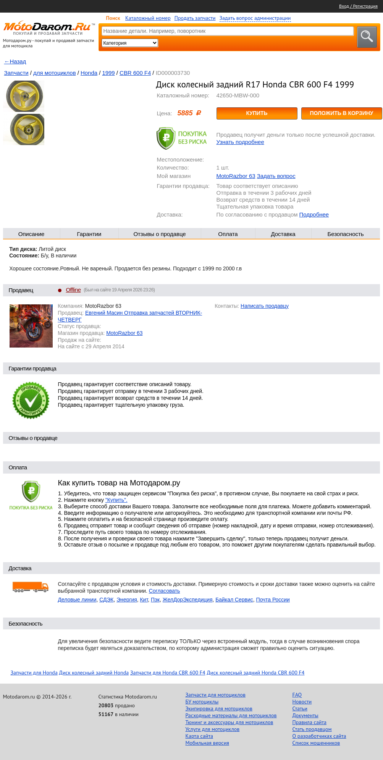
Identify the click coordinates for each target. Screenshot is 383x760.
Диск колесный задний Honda (94, 672)
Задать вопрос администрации (255, 18)
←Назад (15, 61)
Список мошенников (316, 742)
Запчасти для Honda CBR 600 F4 (167, 672)
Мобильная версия (207, 742)
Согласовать (164, 591)
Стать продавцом (312, 729)
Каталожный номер (148, 18)
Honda (89, 73)
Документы (305, 715)
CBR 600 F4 (135, 73)
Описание (31, 234)
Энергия (126, 600)
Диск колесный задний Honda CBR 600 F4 (255, 672)
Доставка (283, 234)
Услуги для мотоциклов (213, 729)
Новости (302, 701)
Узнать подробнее (240, 142)
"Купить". (116, 500)
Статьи (300, 708)
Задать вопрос (276, 176)
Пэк (155, 600)
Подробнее (314, 214)
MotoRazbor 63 (236, 176)
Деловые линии (77, 600)
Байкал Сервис (234, 600)
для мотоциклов (54, 73)
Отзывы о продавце (159, 234)
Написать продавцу (265, 306)
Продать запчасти (195, 18)
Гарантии (89, 234)
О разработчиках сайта (319, 736)
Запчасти (16, 73)
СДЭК (106, 600)
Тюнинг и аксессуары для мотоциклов (229, 722)
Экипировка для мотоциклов (219, 708)
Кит (144, 600)
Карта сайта (199, 736)
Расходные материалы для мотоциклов (231, 715)
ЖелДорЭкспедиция (188, 600)
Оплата (228, 234)
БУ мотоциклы (202, 701)
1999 (108, 73)
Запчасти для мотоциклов (216, 694)
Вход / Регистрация (358, 6)
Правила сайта (310, 722)
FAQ (297, 694)
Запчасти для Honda (34, 672)
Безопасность (345, 234)
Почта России (272, 600)
